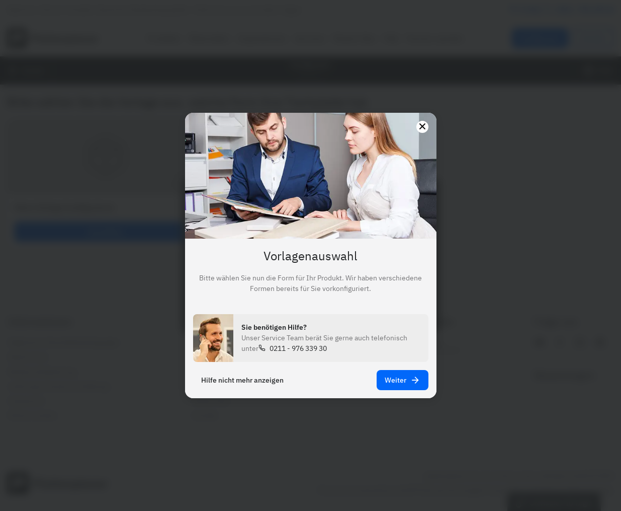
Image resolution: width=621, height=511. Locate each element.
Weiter (402, 380)
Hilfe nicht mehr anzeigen (242, 380)
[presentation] (310, 255)
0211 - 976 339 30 (298, 348)
